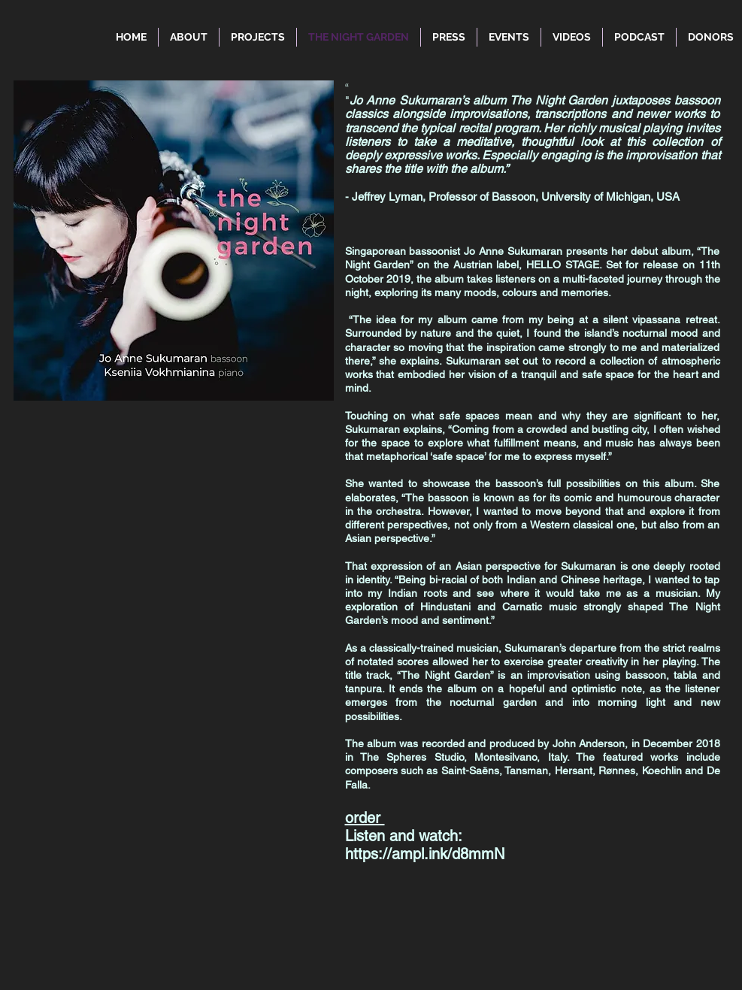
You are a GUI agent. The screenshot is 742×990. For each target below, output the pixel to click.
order (365, 818)
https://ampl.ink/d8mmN (424, 854)
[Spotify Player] (150, 802)
